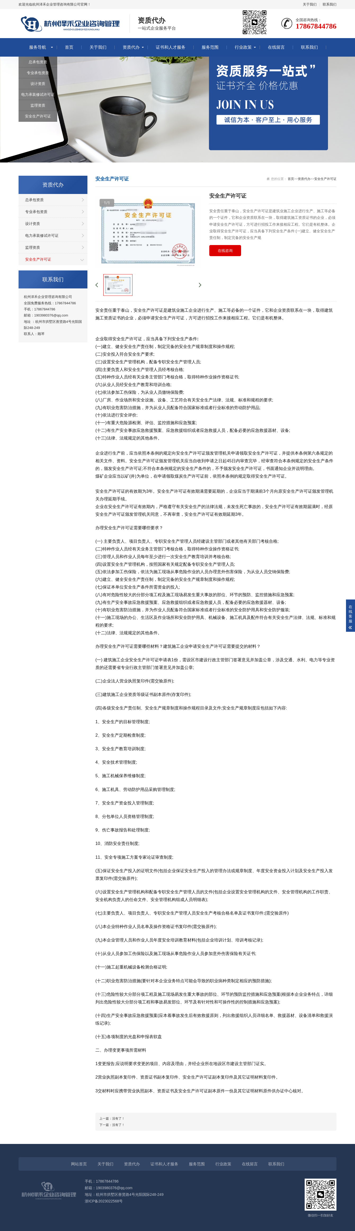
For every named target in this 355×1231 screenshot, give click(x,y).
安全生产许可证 (38, 116)
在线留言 (276, 47)
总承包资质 (38, 62)
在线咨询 (225, 250)
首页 (69, 47)
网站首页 (79, 1164)
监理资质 (37, 105)
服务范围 (210, 47)
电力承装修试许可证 (38, 94)
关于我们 (310, 4)
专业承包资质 (38, 73)
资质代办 (131, 47)
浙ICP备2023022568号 (104, 1201)
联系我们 (329, 4)
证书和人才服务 (170, 47)
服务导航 (37, 47)
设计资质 (37, 84)
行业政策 (243, 47)
